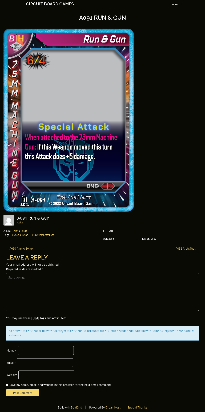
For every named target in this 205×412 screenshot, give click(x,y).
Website (12, 375)
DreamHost (112, 407)
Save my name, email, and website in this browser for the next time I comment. (60, 385)
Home (175, 5)
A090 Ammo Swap (19, 248)
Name (12, 350)
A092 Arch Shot (187, 248)
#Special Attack (20, 234)
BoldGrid (76, 407)
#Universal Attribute (43, 234)
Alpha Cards (20, 230)
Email (11, 363)
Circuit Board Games (50, 4)
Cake (20, 222)
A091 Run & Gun (102, 17)
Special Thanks (137, 407)
